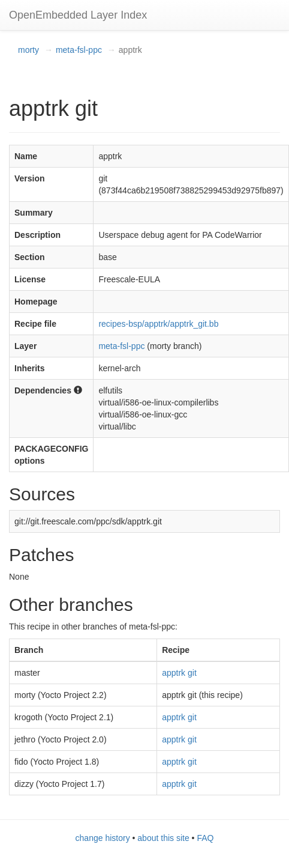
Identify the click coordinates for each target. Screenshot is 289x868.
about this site (163, 838)
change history (103, 838)
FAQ (205, 838)
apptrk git (179, 673)
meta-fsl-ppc (79, 50)
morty (28, 50)
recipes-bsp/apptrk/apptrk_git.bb (158, 324)
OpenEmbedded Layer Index (78, 15)
